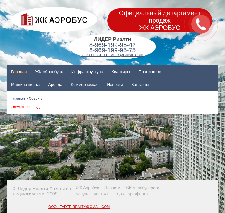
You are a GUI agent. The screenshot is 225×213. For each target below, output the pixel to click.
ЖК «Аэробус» (49, 71)
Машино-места (25, 84)
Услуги (82, 194)
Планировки (150, 71)
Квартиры (121, 71)
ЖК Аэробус (87, 187)
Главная (19, 71)
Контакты (140, 84)
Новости (115, 84)
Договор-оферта (132, 194)
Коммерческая (84, 84)
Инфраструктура (87, 71)
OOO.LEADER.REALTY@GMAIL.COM (112, 55)
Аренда (55, 84)
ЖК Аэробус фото (142, 187)
